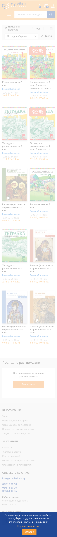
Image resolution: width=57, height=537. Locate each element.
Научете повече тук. (28, 526)
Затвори (29, 531)
